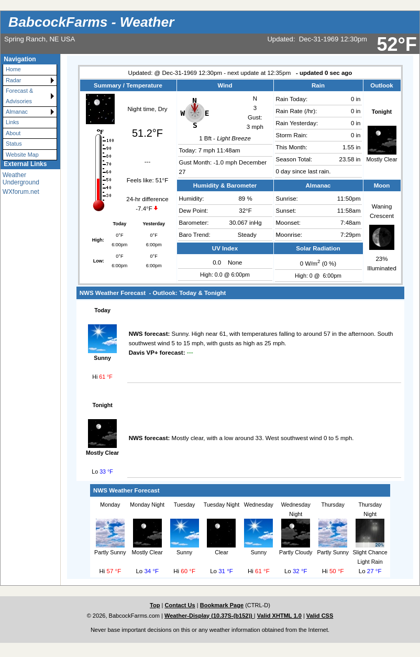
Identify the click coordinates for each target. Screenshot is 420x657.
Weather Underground (21, 178)
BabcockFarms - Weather (91, 22)
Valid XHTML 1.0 (279, 615)
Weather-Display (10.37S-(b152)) (209, 615)
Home (13, 69)
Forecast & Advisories (19, 95)
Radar (13, 80)
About (13, 133)
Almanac (17, 111)
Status (14, 143)
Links (12, 122)
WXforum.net (21, 191)
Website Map (22, 154)
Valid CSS (320, 615)
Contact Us (179, 605)
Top (155, 605)
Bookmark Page (222, 605)
